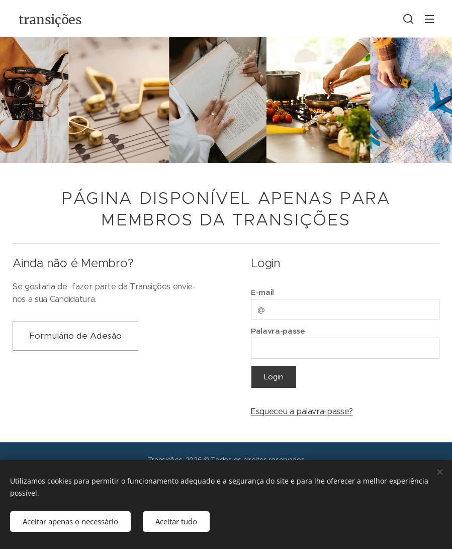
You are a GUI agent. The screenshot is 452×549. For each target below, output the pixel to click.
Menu (429, 19)
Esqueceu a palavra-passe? (302, 411)
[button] (408, 18)
